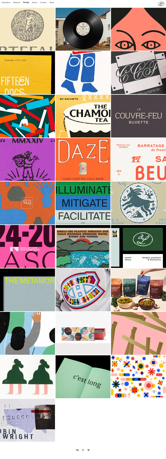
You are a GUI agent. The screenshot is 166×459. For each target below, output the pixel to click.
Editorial (16, 2)
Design (26, 2)
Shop (52, 2)
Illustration (6, 2)
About (34, 2)
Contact (43, 2)
